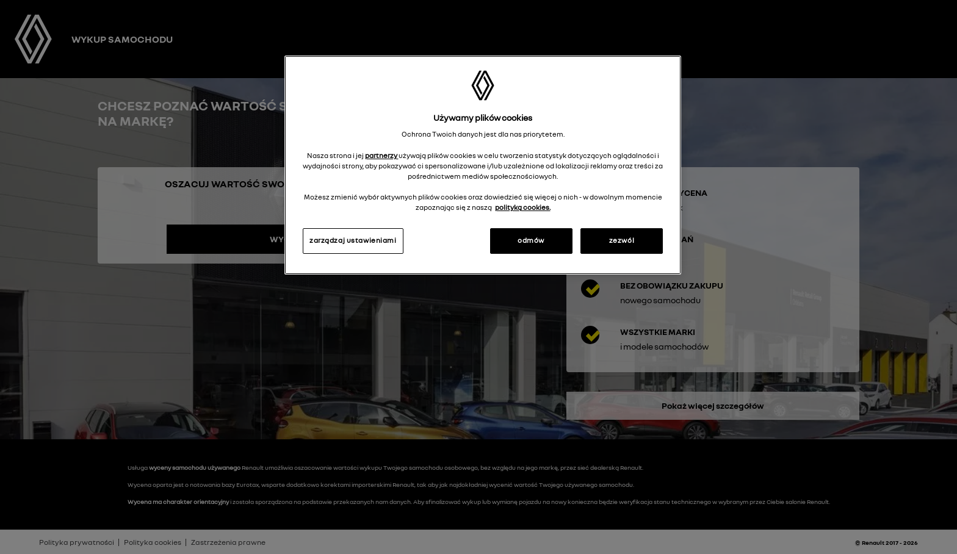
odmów (531, 240)
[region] (482, 165)
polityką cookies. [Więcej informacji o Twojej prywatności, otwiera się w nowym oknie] (523, 207)
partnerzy (382, 155)
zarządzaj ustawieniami (353, 240)
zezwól (621, 240)
